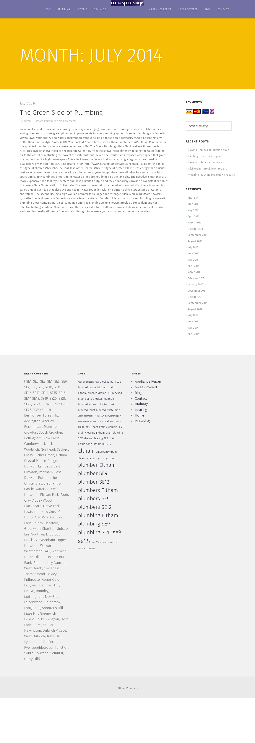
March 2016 (193, 228)
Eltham (87, 462)
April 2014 (192, 341)
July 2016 (191, 203)
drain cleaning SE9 (111, 437)
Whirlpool (93, 560)
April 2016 (192, 222)
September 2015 (196, 241)
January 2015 (194, 291)
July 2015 (191, 253)
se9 (118, 543)
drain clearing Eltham (92, 443)
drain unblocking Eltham (94, 455)
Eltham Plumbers (47, 121)
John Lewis (112, 470)
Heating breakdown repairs (204, 156)
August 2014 (194, 316)
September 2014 (196, 310)
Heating (82, 9)
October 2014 (194, 304)
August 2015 (194, 247)
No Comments (70, 121)
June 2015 (192, 259)
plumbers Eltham (99, 501)
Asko (98, 390)
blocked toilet (87, 419)
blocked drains (88, 395)
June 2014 (192, 329)
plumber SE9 (93, 485)
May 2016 (192, 215)
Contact (223, 9)
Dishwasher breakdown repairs (207, 169)
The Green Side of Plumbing (63, 112)
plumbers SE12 (95, 518)
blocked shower (88, 413)
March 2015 (193, 278)
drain (111, 431)
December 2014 (196, 297)
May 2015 (192, 266)
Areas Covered (188, 9)
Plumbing (64, 9)
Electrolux (115, 455)
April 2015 (192, 272)
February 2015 (195, 285)
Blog (207, 9)
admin (29, 121)
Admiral (82, 390)
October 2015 (194, 234)
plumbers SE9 (95, 510)
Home (47, 9)
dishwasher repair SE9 (95, 425)
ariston (91, 390)
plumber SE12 (94, 493)
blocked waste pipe (109, 419)
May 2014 (192, 335)
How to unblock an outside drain (207, 150)
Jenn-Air (102, 470)
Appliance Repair (160, 9)
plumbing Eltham (99, 526)
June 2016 (192, 209)
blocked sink (107, 413)
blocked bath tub (111, 390)
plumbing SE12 (96, 543)
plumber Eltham (97, 476)
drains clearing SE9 (108, 449)
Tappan (93, 553)
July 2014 (191, 322)
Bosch (81, 425)
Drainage (100, 9)
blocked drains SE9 (100, 401)
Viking (100, 553)
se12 (84, 552)
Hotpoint (94, 470)
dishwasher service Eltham (95, 431)
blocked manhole (105, 407)
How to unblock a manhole (204, 162)
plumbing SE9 (95, 535)
